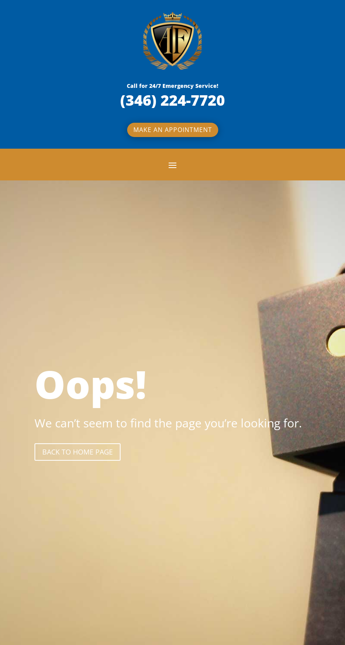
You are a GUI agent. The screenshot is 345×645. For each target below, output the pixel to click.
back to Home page (77, 451)
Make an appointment (172, 129)
